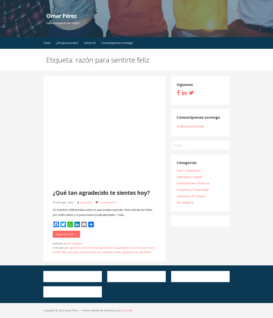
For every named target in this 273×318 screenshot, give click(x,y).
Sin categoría (75, 243)
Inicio (47, 43)
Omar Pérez (61, 16)
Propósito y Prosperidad (193, 190)
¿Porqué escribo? (67, 43)
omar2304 (86, 202)
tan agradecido (143, 252)
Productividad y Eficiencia (193, 183)
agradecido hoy (108, 247)
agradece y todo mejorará (84, 247)
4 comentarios (107, 202)
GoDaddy (127, 310)
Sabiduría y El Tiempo (191, 196)
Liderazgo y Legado (189, 177)
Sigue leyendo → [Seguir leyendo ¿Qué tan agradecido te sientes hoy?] (66, 234)
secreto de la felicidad (100, 252)
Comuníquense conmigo (117, 43)
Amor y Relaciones (189, 171)
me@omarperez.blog (190, 126)
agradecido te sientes (129, 247)
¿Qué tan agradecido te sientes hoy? (101, 192)
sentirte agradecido (123, 252)
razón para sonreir (77, 252)
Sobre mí (90, 43)
